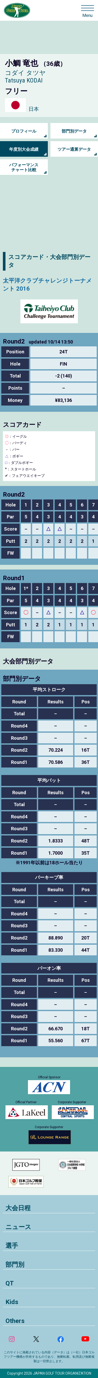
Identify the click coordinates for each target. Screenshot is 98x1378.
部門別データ (74, 131)
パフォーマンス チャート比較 (23, 167)
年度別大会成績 (23, 149)
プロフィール (23, 131)
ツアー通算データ (74, 149)
